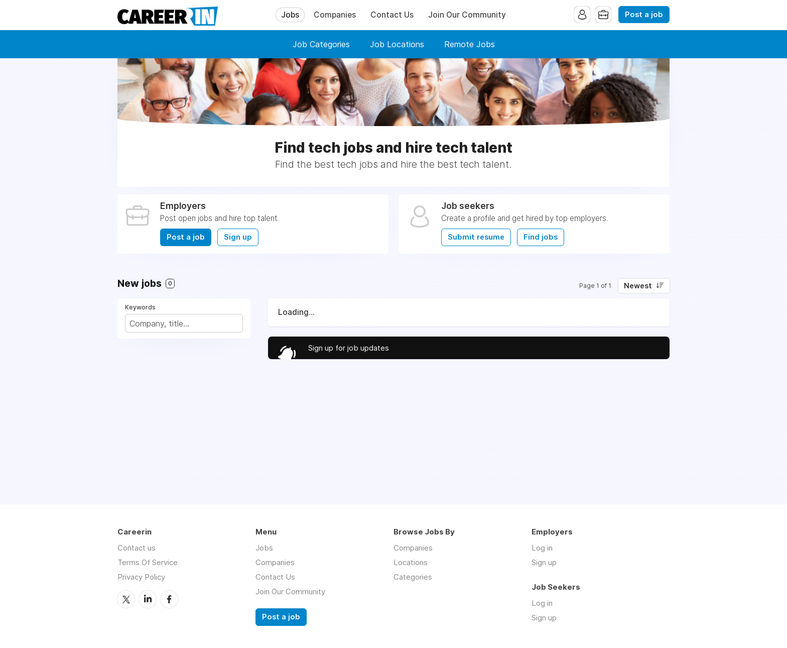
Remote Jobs (469, 44)
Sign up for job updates (348, 348)
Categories (413, 577)
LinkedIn (147, 599)
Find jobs (540, 237)
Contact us (136, 548)
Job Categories (321, 44)
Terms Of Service (147, 562)
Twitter (126, 599)
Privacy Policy (141, 577)
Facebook (169, 599)
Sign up (238, 237)
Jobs (290, 15)
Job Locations (397, 44)
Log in (542, 548)
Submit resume (476, 237)
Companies (335, 15)
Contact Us (392, 15)
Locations (411, 562)
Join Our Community (467, 15)
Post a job (644, 14)
